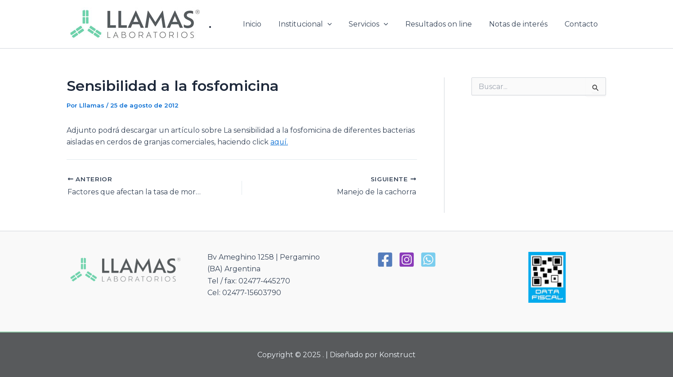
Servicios (378, 24)
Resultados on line (445, 24)
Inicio (267, 24)
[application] (339, 24)
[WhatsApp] (428, 259)
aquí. (279, 142)
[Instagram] (407, 259)
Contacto (582, 24)
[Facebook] (385, 259)
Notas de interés (522, 24)
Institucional (317, 24)
